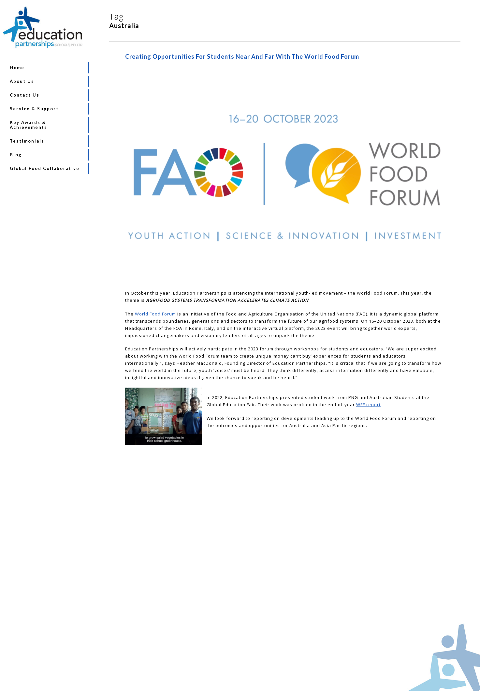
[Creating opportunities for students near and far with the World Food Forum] (284, 286)
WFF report (368, 404)
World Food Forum (155, 314)
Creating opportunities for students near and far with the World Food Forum (242, 56)
